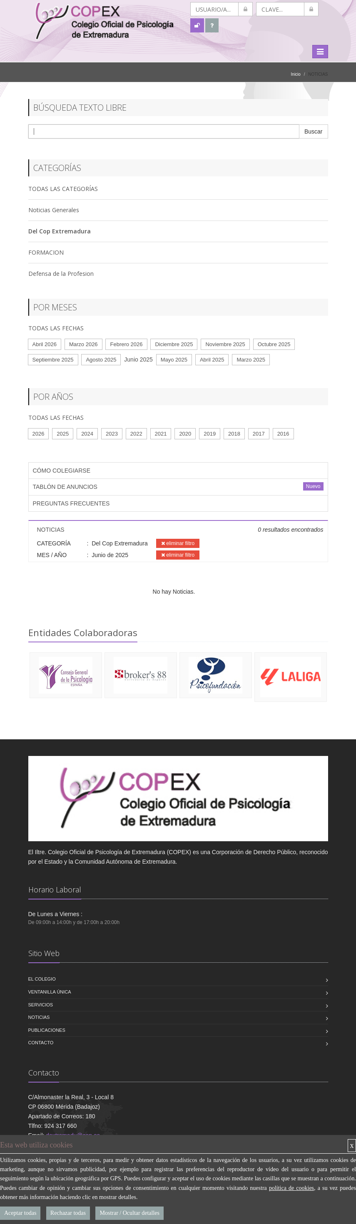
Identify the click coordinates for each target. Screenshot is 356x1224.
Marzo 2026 (83, 344)
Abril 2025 (212, 360)
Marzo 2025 (251, 360)
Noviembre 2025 (225, 344)
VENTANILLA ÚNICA (49, 991)
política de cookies (291, 1188)
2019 (210, 434)
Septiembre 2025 (53, 360)
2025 (63, 434)
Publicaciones (46, 1030)
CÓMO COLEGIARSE (61, 470)
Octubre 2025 (274, 344)
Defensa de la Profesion (61, 274)
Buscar (313, 131)
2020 (185, 434)
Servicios (40, 1004)
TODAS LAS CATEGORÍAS (63, 189)
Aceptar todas (20, 1213)
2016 (283, 434)
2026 (38, 434)
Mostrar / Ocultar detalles (129, 1213)
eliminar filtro (177, 543)
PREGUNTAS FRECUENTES (71, 503)
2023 (112, 434)
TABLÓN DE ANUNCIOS (65, 486)
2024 (87, 434)
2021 (161, 434)
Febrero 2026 (126, 344)
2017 (259, 434)
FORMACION (46, 252)
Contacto (41, 1042)
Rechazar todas (68, 1213)
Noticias (39, 1017)
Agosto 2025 (101, 360)
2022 (136, 434)
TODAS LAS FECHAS (56, 328)
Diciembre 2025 (174, 344)
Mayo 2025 (174, 360)
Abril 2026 (44, 344)
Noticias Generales (53, 210)
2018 (234, 434)
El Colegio (42, 978)
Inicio (296, 74)
